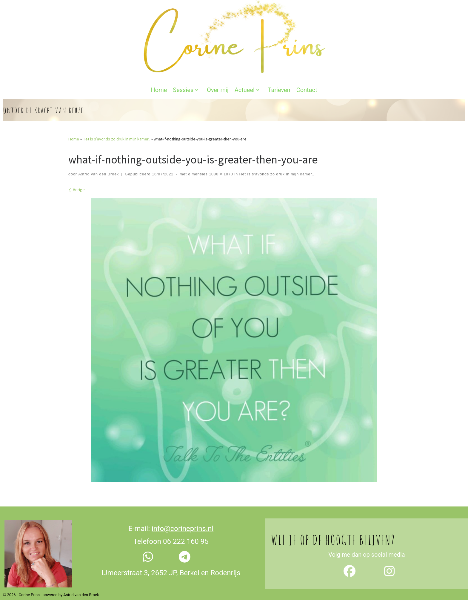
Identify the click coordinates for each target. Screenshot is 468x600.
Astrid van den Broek (98, 163)
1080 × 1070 (220, 163)
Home (73, 128)
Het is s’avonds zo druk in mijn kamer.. (116, 128)
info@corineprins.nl (182, 517)
